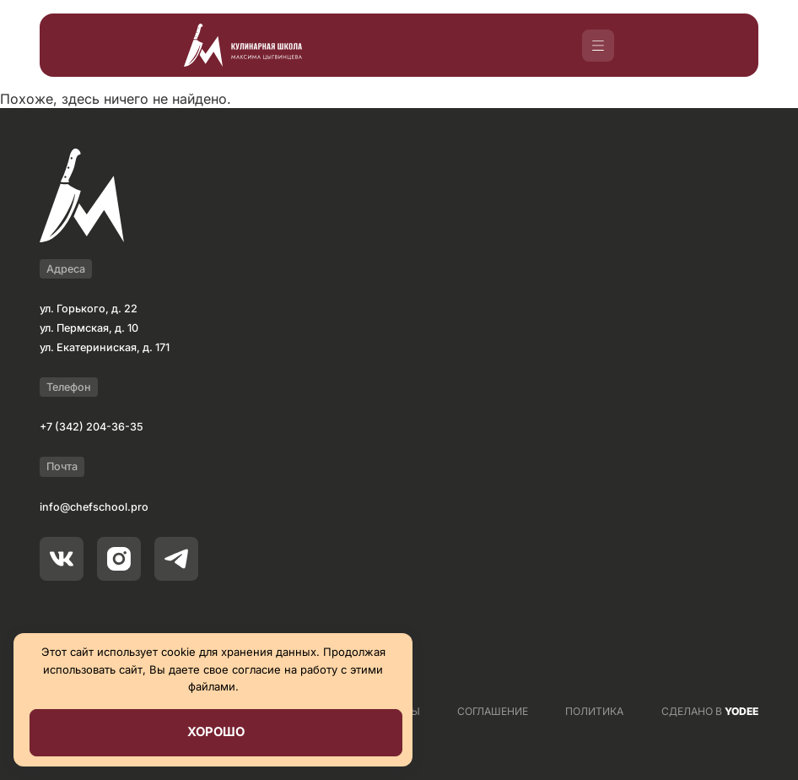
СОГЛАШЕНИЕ (492, 711)
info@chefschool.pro (94, 507)
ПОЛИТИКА (594, 711)
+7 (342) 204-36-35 (91, 426)
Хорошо (216, 731)
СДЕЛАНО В (709, 711)
